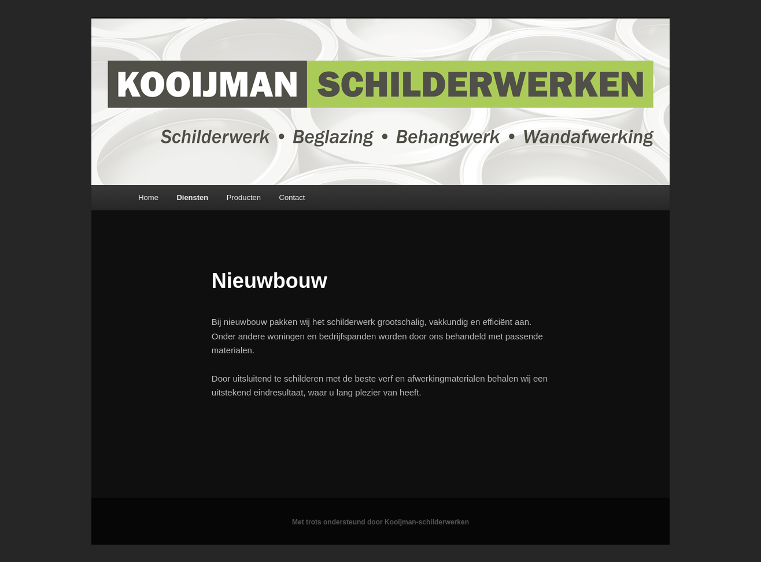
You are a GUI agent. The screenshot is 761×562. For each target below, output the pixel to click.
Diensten (192, 197)
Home (148, 197)
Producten (244, 197)
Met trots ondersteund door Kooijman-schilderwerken (380, 522)
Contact (292, 197)
